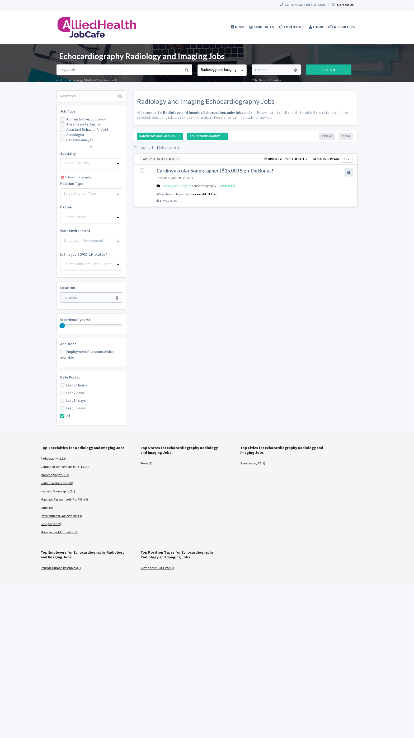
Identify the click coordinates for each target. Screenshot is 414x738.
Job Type (67, 111)
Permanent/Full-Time (203, 194)
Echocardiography (204, 186)
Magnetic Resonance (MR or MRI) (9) (64, 499)
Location (67, 287)
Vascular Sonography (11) (58, 491)
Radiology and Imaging (176, 186)
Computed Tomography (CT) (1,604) (65, 467)
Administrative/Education (86, 119)
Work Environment (75, 230)
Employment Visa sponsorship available (87, 354)
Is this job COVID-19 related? (83, 254)
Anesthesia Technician (83, 124)
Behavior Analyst (79, 140)
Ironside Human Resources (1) (61, 568)
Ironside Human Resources (175, 178)
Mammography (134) (55, 475)
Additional (69, 344)
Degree (66, 207)
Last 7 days (75, 392)
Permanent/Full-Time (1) (157, 568)
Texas (179, 194)
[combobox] (221, 70)
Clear (346, 136)
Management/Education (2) (59, 532)
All (68, 415)
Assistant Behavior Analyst (87, 129)
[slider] (62, 325)
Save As (327, 136)
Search (328, 69)
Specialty (68, 153)
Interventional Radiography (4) (61, 516)
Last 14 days (76, 400)
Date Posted (70, 377)
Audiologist (75, 134)
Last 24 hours (76, 385)
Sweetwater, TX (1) (252, 463)
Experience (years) (75, 319)
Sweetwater (167, 194)
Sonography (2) (51, 524)
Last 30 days (76, 408)
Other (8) (47, 508)
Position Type (71, 183)
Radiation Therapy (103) (57, 483)
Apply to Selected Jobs (161, 159)
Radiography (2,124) (54, 458)
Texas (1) (146, 463)
